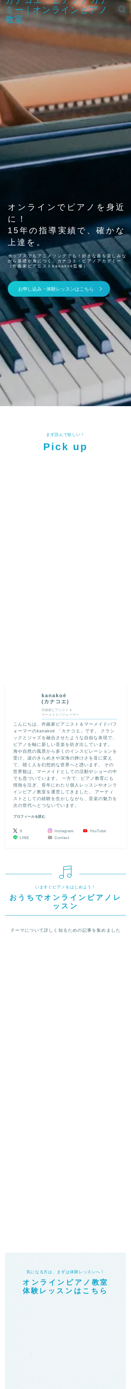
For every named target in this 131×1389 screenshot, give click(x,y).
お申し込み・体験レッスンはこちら (56, 288)
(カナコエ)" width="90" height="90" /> (24, 702)
